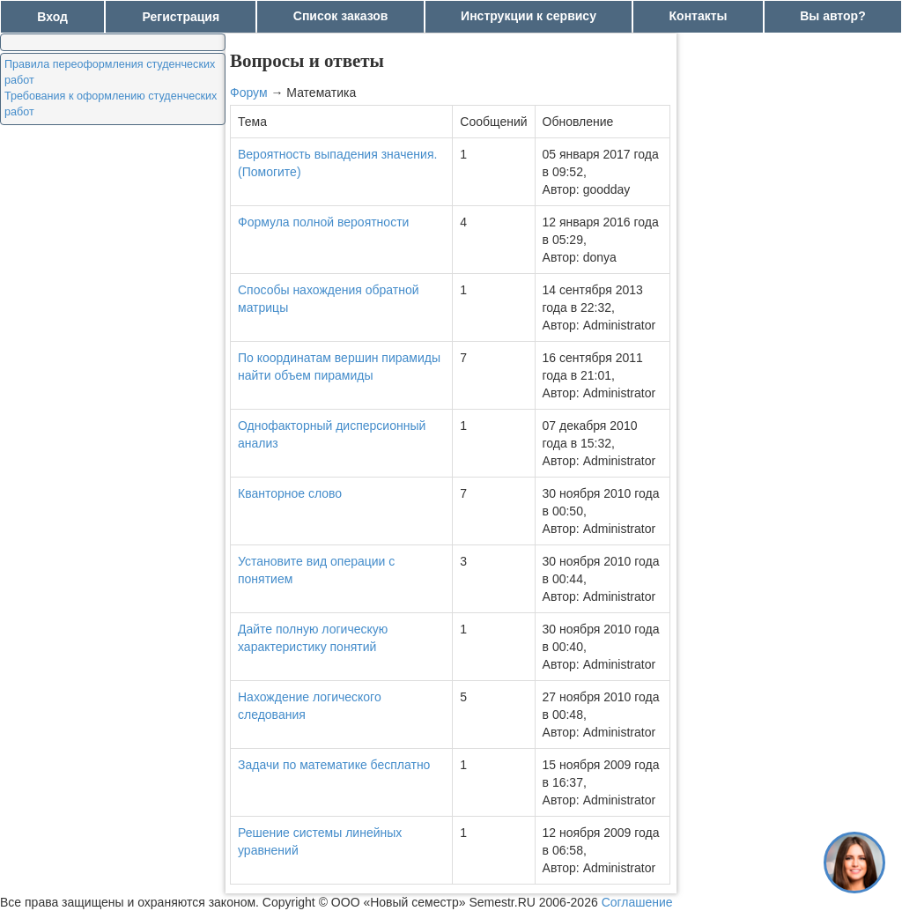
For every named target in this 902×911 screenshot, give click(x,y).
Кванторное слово (290, 493)
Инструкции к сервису (528, 16)
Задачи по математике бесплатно (334, 765)
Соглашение (637, 902)
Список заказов (340, 16)
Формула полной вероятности (323, 222)
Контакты (698, 16)
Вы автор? (833, 16)
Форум (249, 92)
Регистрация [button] (181, 17)
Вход (52, 17)
